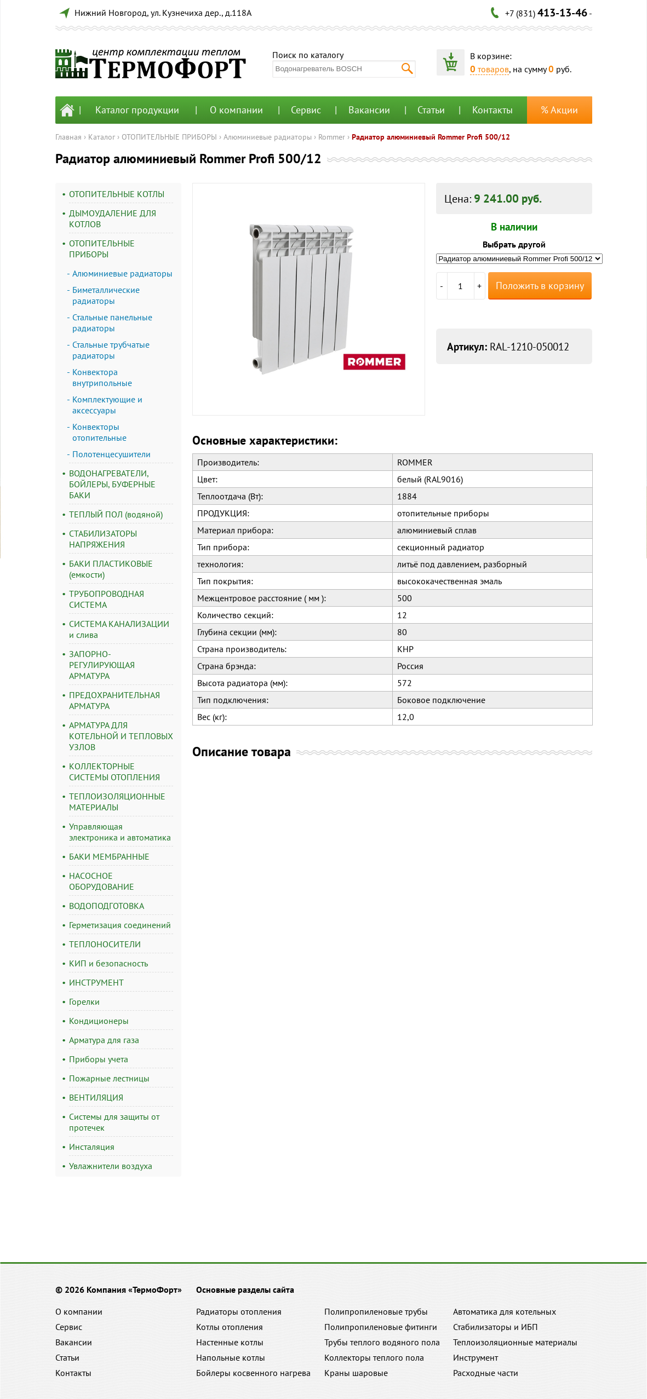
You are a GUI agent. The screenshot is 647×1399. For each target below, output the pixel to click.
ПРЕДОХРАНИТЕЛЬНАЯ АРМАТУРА (114, 700)
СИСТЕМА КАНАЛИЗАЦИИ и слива (119, 629)
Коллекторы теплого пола (374, 1357)
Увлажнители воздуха (110, 1165)
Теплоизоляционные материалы (515, 1342)
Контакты (492, 109)
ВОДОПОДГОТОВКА (106, 905)
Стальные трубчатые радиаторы (111, 350)
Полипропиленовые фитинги (380, 1326)
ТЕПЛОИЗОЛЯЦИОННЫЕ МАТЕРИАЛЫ (117, 802)
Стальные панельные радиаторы (112, 322)
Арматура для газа (104, 1039)
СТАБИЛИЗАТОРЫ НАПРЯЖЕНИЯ (103, 539)
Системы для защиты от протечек (114, 1122)
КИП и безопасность (108, 963)
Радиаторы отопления (239, 1311)
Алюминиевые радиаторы (268, 137)
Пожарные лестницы (109, 1078)
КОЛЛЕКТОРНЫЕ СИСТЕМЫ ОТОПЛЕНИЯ (114, 771)
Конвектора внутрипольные (102, 377)
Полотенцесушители (111, 453)
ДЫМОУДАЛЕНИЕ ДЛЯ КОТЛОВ (112, 218)
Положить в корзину (540, 285)
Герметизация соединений (120, 924)
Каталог (101, 137)
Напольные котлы (230, 1357)
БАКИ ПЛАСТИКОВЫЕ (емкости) (111, 569)
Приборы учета (98, 1058)
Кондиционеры (99, 1020)
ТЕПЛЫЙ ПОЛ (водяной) (116, 514)
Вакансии (369, 109)
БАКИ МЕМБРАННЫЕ (109, 856)
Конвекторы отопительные (99, 432)
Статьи (431, 109)
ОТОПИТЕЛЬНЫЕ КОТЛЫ (116, 193)
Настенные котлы (230, 1342)
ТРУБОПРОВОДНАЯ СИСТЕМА (106, 599)
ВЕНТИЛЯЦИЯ (96, 1097)
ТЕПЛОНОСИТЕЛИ (105, 944)
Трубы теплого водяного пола (382, 1342)
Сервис (306, 109)
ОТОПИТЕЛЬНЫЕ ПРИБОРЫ (169, 137)
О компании (236, 109)
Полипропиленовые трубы (376, 1311)
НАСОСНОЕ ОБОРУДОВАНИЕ (101, 881)
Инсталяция (91, 1146)
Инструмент (475, 1357)
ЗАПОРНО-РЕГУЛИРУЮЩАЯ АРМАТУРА (102, 664)
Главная (68, 137)
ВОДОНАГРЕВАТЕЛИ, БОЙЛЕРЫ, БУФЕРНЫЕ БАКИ (112, 484)
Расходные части (485, 1372)
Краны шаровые (356, 1372)
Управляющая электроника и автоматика (120, 832)
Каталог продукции (137, 109)
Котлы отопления (229, 1326)
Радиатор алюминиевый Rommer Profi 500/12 (431, 137)
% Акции (559, 109)
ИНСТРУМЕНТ (96, 982)
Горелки (84, 1001)
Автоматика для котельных (504, 1311)
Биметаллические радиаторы (106, 295)
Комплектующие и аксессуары (107, 405)
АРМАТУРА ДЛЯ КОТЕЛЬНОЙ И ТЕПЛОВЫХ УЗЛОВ (121, 735)
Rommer (331, 137)
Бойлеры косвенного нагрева (253, 1372)
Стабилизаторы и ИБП (495, 1326)
